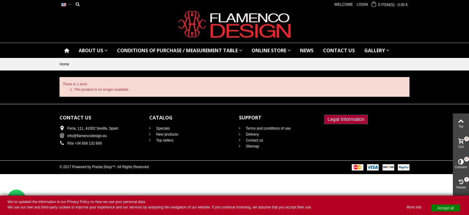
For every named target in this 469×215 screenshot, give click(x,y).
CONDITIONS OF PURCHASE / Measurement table (177, 50)
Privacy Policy (78, 202)
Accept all (445, 208)
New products (166, 134)
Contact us (254, 140)
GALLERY (374, 50)
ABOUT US (91, 50)
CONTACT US (339, 50)
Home (64, 64)
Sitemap (252, 146)
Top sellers (164, 140)
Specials (162, 128)
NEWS (306, 50)
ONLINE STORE (269, 50)
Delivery (252, 134)
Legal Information (346, 119)
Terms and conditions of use (268, 128)
